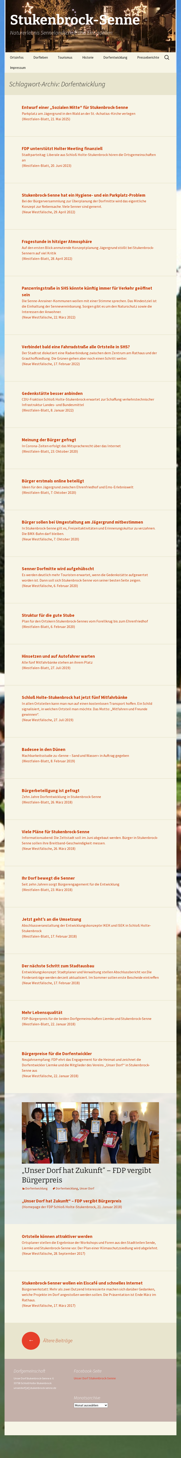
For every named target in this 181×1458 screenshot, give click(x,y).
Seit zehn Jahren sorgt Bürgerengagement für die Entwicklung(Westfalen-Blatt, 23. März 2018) (70, 884)
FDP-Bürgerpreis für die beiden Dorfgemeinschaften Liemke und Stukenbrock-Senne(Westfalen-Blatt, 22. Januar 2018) (86, 1018)
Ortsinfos (17, 57)
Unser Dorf (87, 1188)
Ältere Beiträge (47, 1340)
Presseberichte (148, 57)
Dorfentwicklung (115, 57)
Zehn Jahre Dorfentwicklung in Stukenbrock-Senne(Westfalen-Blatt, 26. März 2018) (61, 796)
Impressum (18, 67)
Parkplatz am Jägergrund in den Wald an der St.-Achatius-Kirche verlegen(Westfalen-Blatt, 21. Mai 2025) (78, 113)
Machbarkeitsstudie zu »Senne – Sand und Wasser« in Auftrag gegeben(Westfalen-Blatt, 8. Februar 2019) (75, 755)
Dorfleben (40, 57)
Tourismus (65, 57)
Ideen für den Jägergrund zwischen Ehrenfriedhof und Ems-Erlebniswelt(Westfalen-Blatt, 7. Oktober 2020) (78, 487)
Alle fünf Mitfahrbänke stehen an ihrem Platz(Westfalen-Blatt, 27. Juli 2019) (58, 662)
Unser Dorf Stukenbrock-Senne (95, 1378)
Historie (88, 57)
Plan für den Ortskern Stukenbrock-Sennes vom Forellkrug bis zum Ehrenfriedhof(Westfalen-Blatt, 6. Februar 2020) (85, 621)
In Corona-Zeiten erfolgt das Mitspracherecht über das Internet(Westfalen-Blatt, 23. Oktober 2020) (71, 446)
